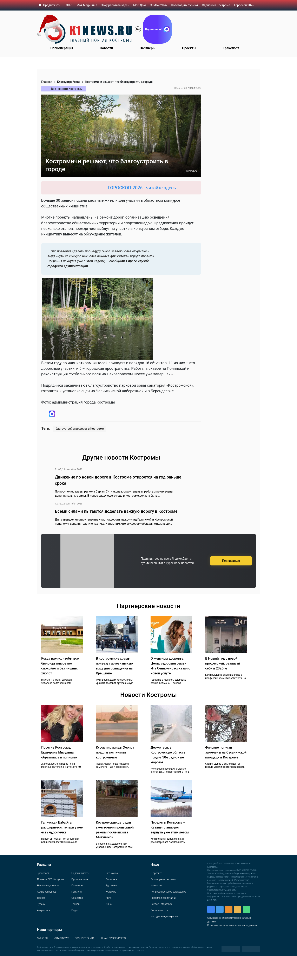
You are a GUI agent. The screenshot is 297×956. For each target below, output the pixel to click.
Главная (46, 81)
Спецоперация (62, 48)
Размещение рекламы (163, 879)
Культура (111, 891)
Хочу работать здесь (115, 5)
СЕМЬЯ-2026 (158, 5)
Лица (109, 904)
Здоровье (111, 885)
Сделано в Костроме (216, 5)
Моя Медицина (87, 5)
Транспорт (231, 48)
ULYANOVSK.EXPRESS (113, 938)
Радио (74, 910)
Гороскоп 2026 (244, 5)
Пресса (41, 897)
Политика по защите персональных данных (232, 925)
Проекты (189, 48)
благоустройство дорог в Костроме (80, 428)
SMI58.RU (42, 938)
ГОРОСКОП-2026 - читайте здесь (146, 187)
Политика (111, 879)
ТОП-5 (68, 5)
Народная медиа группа (164, 916)
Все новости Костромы (67, 88)
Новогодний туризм (184, 5)
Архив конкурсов (47, 891)
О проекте (156, 873)
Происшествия (79, 879)
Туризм (41, 904)
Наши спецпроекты (48, 885)
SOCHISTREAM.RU (85, 938)
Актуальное (43, 910)
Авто (108, 897)
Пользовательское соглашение (168, 891)
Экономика (112, 873)
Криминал (77, 891)
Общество (77, 897)
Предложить (51, 5)
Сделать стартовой (161, 904)
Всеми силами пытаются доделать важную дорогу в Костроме (116, 511)
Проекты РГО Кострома (50, 879)
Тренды (75, 904)
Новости (106, 48)
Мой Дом (139, 5)
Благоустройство (68, 81)
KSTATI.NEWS (61, 938)
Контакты (156, 885)
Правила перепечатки (163, 897)
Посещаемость (159, 910)
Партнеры (148, 48)
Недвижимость (80, 873)
